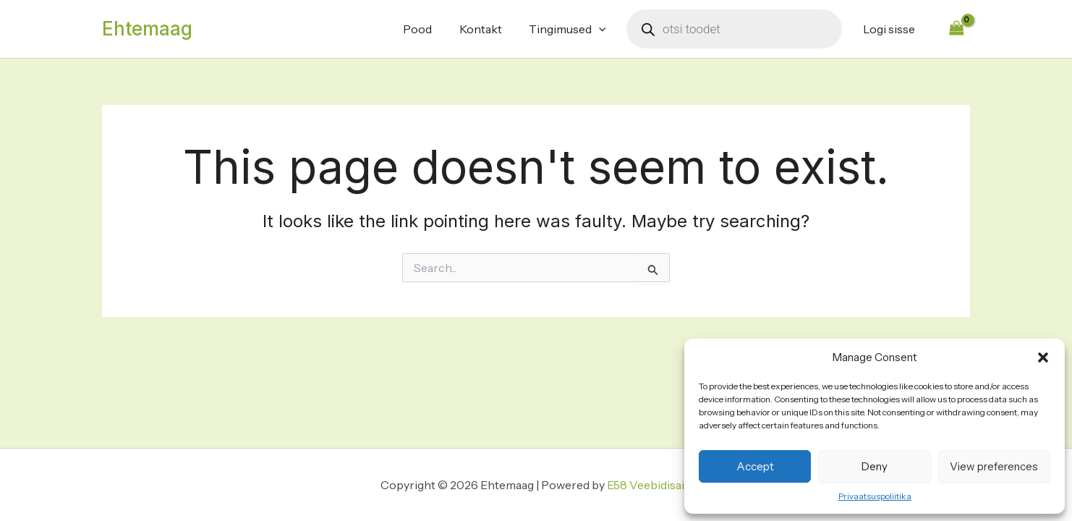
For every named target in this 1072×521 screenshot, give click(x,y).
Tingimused (573, 29)
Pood (431, 29)
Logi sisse (890, 29)
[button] (1043, 357)
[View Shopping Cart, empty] (956, 28)
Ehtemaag (147, 28)
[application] (604, 29)
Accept (755, 466)
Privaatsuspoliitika (874, 496)
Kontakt (490, 29)
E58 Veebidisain (649, 485)
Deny (875, 466)
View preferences (994, 466)
